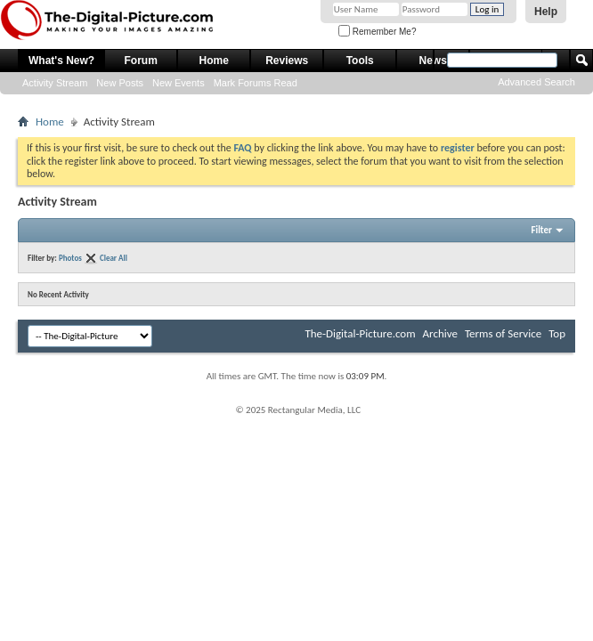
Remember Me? (377, 32)
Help (545, 11)
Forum (141, 60)
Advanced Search (536, 82)
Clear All (113, 258)
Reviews (286, 60)
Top (556, 333)
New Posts (119, 82)
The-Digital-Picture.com (360, 333)
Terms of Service (503, 333)
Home (214, 60)
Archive (440, 333)
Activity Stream (54, 82)
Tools (360, 60)
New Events (178, 82)
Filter (541, 230)
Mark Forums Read (255, 82)
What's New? (61, 60)
